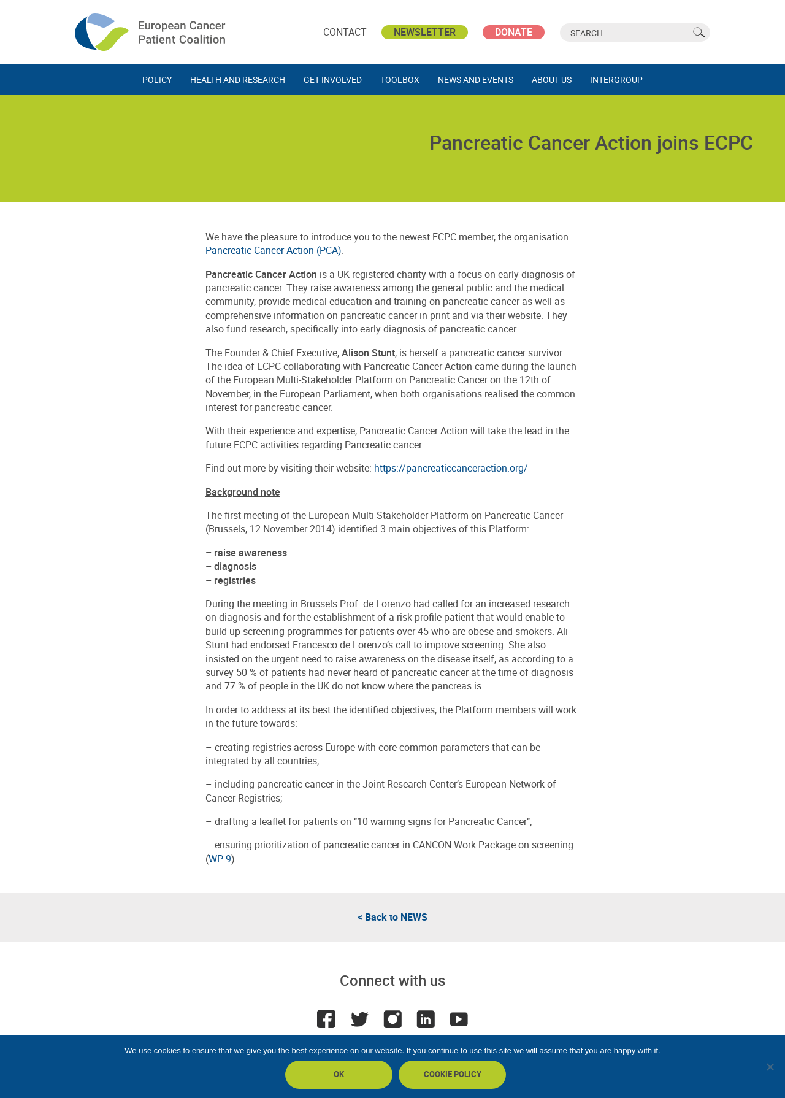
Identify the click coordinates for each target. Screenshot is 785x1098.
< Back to (392, 917)
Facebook (326, 1019)
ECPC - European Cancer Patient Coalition (151, 32)
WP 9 (220, 859)
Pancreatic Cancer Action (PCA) (273, 250)
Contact (345, 32)
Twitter (359, 1019)
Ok (339, 1074)
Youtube (459, 1019)
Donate (513, 32)
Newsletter (425, 32)
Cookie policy (452, 1074)
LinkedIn (425, 1019)
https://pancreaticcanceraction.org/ (451, 468)
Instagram (392, 1019)
